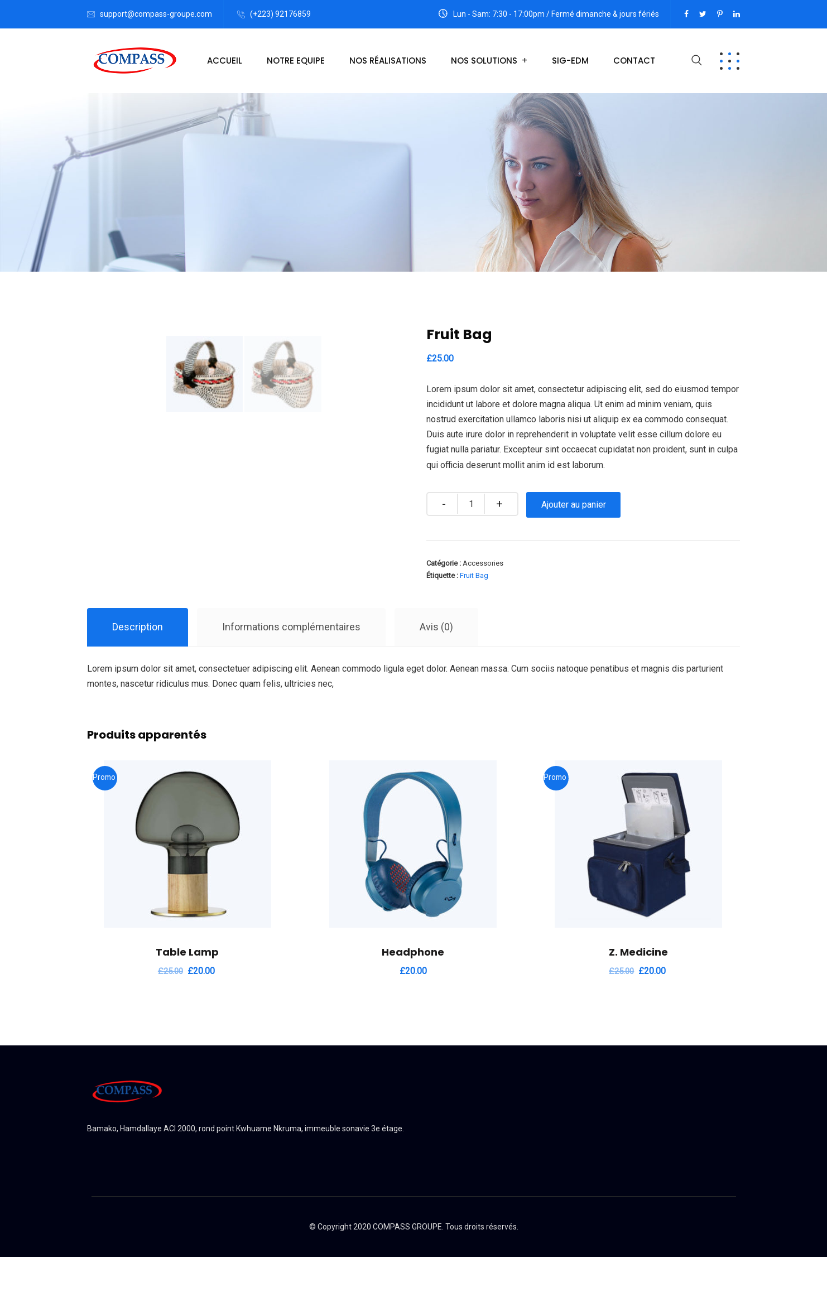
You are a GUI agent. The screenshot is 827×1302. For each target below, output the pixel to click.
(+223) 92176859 (280, 13)
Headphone (413, 997)
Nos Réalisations (387, 60)
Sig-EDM (570, 60)
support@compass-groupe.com (156, 13)
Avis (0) (436, 672)
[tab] (137, 672)
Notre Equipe (296, 60)
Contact (634, 60)
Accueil (224, 60)
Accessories (483, 563)
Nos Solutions (484, 60)
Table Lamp (187, 997)
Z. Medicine (638, 997)
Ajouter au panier (574, 504)
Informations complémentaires (291, 672)
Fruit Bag (474, 575)
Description (137, 672)
